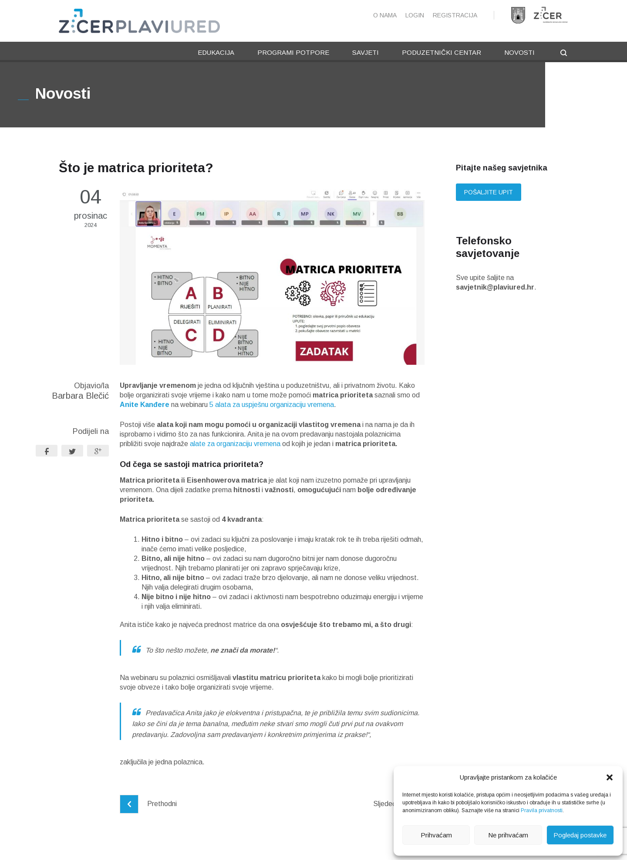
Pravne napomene (208, 845)
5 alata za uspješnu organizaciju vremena (271, 406)
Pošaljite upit (488, 193)
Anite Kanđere (144, 406)
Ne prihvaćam (508, 835)
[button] (609, 777)
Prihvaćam (436, 835)
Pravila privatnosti (542, 810)
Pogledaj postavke (580, 835)
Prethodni (148, 805)
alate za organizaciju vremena (236, 445)
